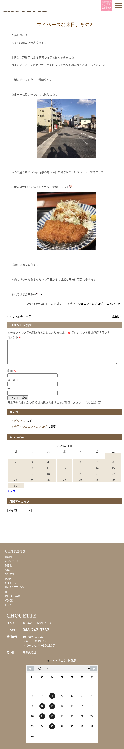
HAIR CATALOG (14, 592)
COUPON (10, 588)
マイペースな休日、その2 (64, 24)
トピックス (18, 425)
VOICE (9, 605)
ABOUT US (11, 566)
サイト (11, 393)
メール (13, 384)
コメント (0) (114, 303)
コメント (14, 337)
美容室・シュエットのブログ (85, 303)
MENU (9, 570)
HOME (9, 562)
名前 (11, 375)
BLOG (8, 596)
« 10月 (11, 495)
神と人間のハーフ (20, 316)
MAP (8, 583)
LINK (8, 609)
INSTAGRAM (12, 601)
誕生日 (116, 316)
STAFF (9, 575)
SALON (9, 579)
